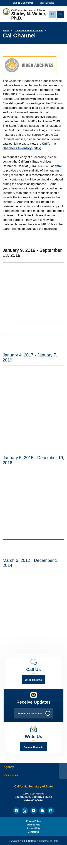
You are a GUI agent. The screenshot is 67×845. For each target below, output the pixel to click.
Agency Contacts (33, 747)
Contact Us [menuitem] (33, 832)
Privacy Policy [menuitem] (33, 821)
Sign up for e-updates (30, 713)
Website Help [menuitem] (33, 824)
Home (6, 30)
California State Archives (29, 30)
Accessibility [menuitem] (33, 828)
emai (58, 166)
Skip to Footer (47, 3)
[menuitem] (16, 810)
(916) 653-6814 (33, 680)
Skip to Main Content (23, 3)
